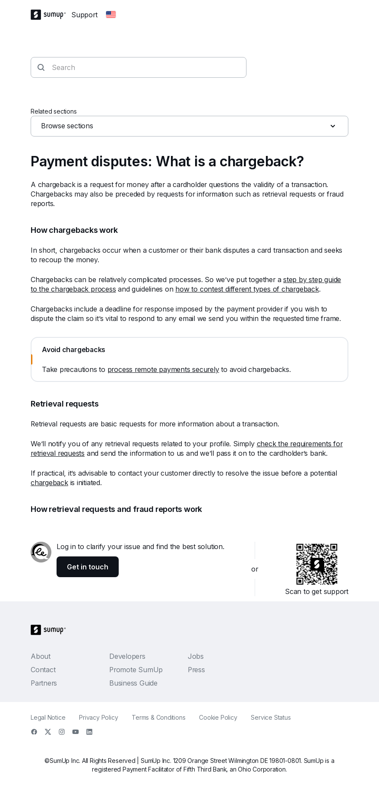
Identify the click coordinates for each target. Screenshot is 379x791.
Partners (44, 683)
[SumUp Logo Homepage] (51, 14)
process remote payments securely (163, 369)
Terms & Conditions (158, 717)
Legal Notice (48, 717)
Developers (127, 656)
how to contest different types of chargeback (247, 289)
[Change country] (111, 14)
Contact (43, 669)
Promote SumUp (136, 669)
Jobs (196, 656)
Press (196, 669)
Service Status (271, 717)
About (41, 656)
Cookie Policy (218, 717)
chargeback (49, 482)
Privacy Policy (98, 717)
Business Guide (133, 683)
